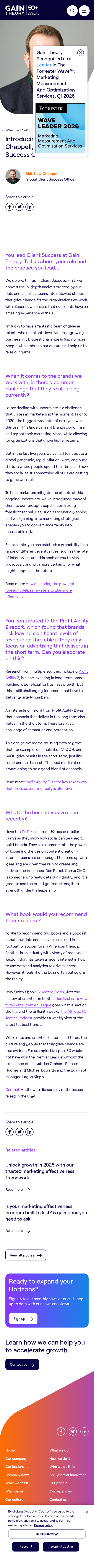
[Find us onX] (73, 1431)
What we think (16, 130)
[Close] (87, 1511)
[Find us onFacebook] (61, 1431)
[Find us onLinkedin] (84, 1431)
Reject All (26, 1546)
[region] (47, 1530)
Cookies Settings (47, 1534)
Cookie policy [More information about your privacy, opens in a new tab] (43, 1525)
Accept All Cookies (61, 1546)
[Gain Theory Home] (22, 10)
